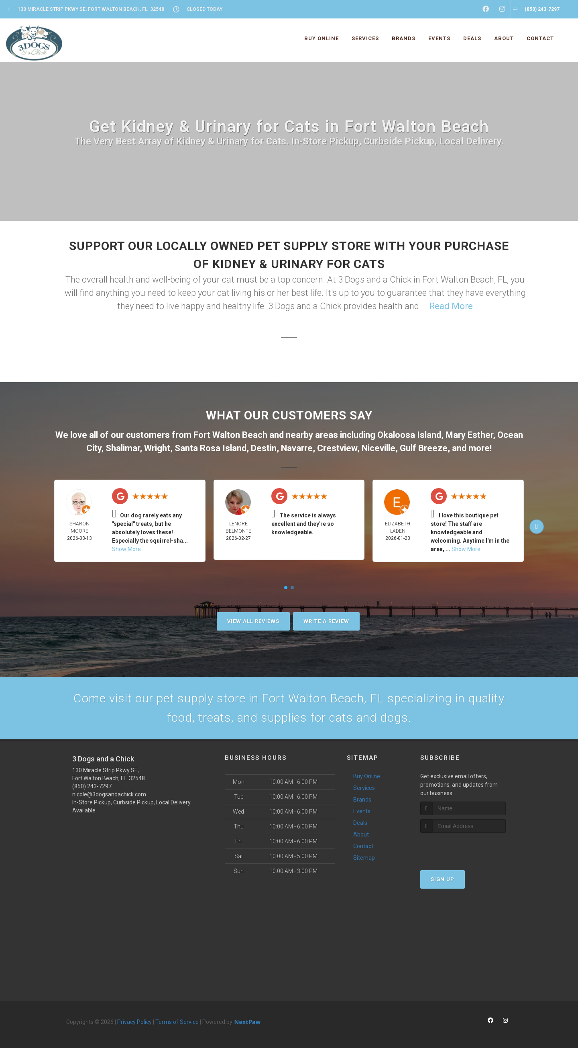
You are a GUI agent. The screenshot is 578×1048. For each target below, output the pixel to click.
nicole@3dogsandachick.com (109, 794)
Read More (451, 306)
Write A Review (326, 621)
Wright (157, 448)
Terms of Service (177, 1022)
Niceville (378, 448)
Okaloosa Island (409, 435)
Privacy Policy (134, 1022)
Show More (126, 549)
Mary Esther (469, 435)
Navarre (297, 448)
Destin (264, 448)
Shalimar (123, 448)
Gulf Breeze (424, 448)
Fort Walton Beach (230, 435)
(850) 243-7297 (92, 786)
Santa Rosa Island (210, 448)
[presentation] (463, 848)
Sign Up (442, 879)
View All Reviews (253, 621)
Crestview (337, 448)
